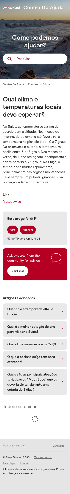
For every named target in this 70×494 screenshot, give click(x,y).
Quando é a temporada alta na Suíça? (30, 311)
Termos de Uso (43, 457)
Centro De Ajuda (14, 84)
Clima (46, 84)
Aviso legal (9, 463)
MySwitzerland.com (14, 445)
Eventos (33, 84)
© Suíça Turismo (16, 457)
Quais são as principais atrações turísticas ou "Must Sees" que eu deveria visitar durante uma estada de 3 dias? (32, 381)
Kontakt (24, 463)
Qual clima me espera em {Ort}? (31, 344)
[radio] (12, 230)
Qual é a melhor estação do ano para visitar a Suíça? (31, 329)
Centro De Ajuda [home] (43, 7)
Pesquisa (23, 59)
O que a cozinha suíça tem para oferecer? (31, 359)
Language (59, 445)
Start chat (18, 270)
